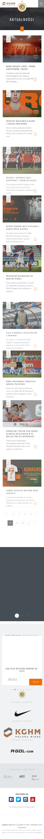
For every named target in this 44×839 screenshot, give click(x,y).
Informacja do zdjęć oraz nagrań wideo (22, 807)
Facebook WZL (11, 799)
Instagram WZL (25, 799)
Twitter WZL (18, 799)
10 (23, 523)
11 (28, 523)
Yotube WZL (32, 799)
